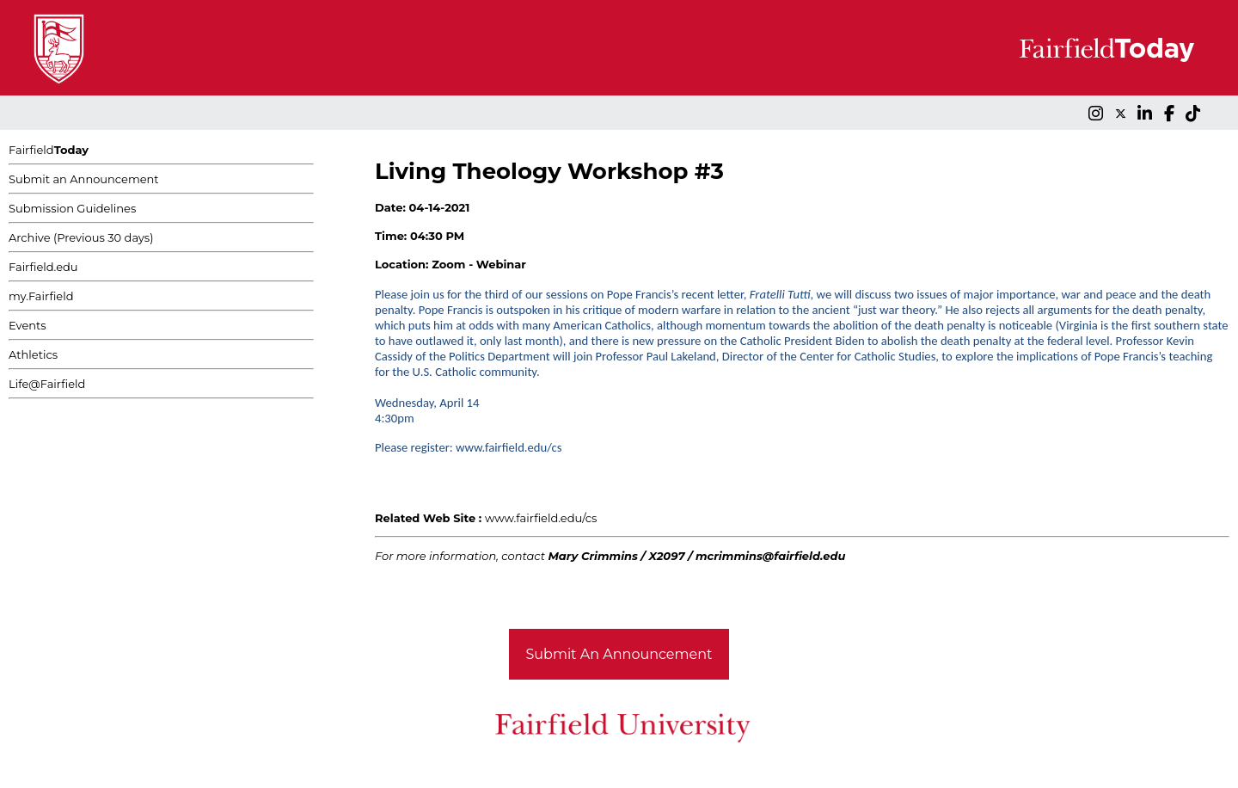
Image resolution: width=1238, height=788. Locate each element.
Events (27, 325)
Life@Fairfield (47, 384)
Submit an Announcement (84, 179)
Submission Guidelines (72, 208)
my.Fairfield (41, 296)
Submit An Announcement (619, 654)
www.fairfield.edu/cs (541, 518)
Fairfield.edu (43, 267)
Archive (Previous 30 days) (81, 237)
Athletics (33, 354)
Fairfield (49, 150)
